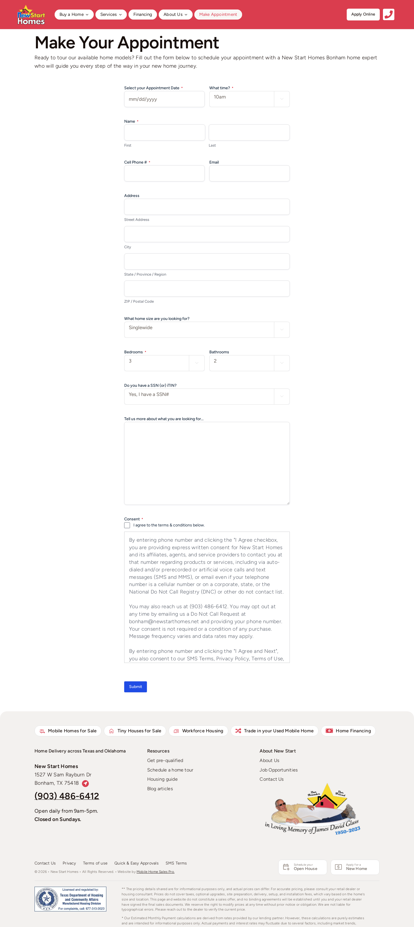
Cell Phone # (137, 162)
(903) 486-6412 (66, 796)
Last (212, 145)
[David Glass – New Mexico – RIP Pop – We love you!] (312, 785)
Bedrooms (135, 352)
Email (214, 162)
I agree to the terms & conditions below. (169, 525)
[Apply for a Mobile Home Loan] (355, 867)
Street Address (136, 219)
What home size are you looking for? (156, 318)
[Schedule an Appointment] (302, 867)
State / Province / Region (145, 274)
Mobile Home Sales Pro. (156, 872)
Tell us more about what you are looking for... (164, 418)
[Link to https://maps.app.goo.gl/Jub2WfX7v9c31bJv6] (85, 783)
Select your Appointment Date (153, 88)
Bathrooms (219, 352)
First (127, 145)
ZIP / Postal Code (139, 301)
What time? (221, 88)
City (127, 247)
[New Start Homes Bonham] (31, 7)
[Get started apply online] (363, 14)
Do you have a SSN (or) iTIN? (150, 385)
